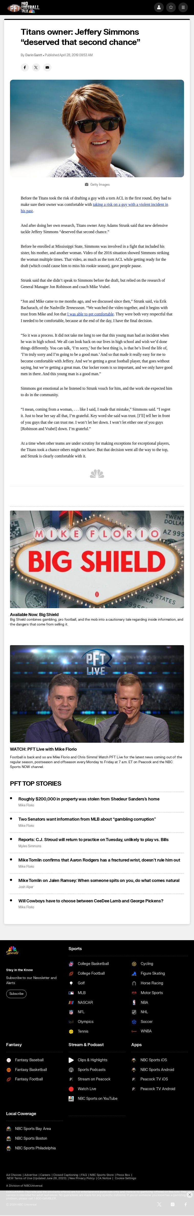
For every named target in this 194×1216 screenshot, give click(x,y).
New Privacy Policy (82, 1178)
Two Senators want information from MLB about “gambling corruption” (87, 819)
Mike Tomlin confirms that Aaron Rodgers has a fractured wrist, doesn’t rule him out (99, 860)
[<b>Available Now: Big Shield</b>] (97, 559)
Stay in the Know (19, 970)
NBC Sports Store (102, 1175)
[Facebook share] (25, 67)
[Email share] (47, 67)
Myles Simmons (29, 846)
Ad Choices (14, 1175)
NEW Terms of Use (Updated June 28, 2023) (37, 1178)
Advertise (30, 1175)
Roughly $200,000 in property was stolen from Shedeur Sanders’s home (88, 799)
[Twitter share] (36, 67)
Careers (45, 1175)
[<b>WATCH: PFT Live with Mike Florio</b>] (97, 694)
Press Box (123, 1175)
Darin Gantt (33, 55)
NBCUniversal (33, 1185)
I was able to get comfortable (90, 314)
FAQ (84, 1175)
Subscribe (16, 994)
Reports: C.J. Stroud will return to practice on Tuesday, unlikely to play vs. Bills (93, 839)
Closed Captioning (65, 1175)
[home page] (23, 7)
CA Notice (104, 1178)
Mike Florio (26, 805)
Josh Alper (25, 887)
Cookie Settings (125, 1178)
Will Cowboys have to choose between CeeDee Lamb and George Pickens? (90, 901)
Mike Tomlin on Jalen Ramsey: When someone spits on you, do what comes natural (98, 880)
